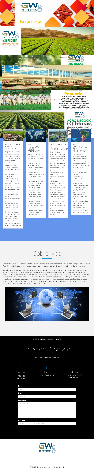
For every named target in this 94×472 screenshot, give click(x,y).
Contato (69, 40)
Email (20, 393)
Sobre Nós (41, 40)
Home (33, 40)
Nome (20, 386)
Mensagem (22, 400)
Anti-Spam (21, 420)
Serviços (51, 40)
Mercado (60, 40)
